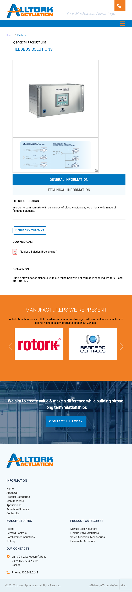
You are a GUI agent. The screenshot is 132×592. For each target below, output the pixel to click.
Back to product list (31, 42)
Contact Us (13, 513)
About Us (12, 492)
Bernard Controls (17, 533)
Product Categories (18, 497)
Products (21, 35)
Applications (14, 505)
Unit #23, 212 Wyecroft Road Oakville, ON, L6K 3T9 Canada (29, 561)
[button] (122, 23)
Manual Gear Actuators (83, 528)
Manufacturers (15, 501)
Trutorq (11, 541)
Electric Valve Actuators (84, 533)
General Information (69, 180)
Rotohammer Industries (21, 537)
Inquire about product (29, 230)
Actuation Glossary (18, 509)
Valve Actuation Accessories (87, 537)
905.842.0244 (25, 572)
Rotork (10, 528)
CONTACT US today (66, 421)
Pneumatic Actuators (82, 541)
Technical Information (69, 190)
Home (9, 35)
